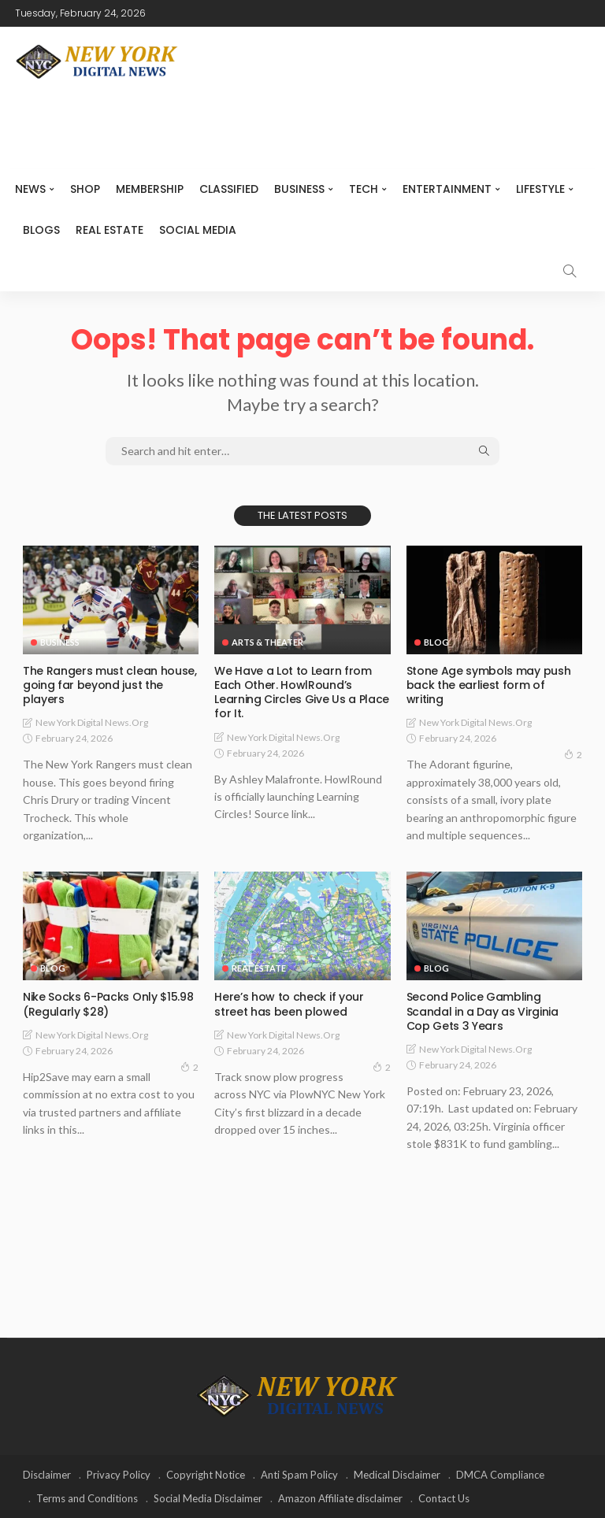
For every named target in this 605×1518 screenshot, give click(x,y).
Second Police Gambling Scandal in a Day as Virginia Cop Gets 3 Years (482, 1011)
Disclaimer (47, 1474)
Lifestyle (540, 189)
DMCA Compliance (500, 1474)
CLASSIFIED (228, 189)
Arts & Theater (267, 642)
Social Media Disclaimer (208, 1498)
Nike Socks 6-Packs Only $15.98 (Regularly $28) (108, 1004)
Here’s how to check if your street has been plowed (288, 1004)
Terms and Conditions (87, 1498)
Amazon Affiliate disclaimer (340, 1498)
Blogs (41, 230)
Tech (363, 189)
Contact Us (444, 1498)
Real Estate (109, 230)
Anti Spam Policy (299, 1474)
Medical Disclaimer (397, 1474)
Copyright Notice (205, 1474)
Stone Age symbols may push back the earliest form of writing (488, 685)
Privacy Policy (118, 1474)
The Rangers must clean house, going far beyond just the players (109, 685)
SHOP (85, 189)
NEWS (30, 189)
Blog (436, 642)
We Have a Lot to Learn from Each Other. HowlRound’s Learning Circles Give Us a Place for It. (301, 692)
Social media (197, 230)
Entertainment (447, 189)
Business (299, 189)
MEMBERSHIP (150, 189)
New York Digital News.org (91, 722)
